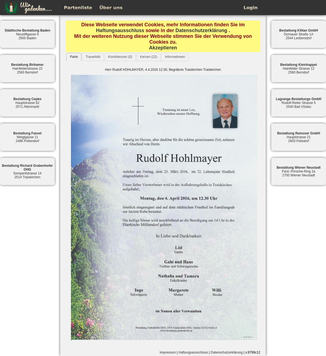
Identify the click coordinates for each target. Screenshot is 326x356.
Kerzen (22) (148, 57)
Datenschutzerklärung (201, 30)
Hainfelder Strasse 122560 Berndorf (298, 68)
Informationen (175, 57)
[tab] (73, 57)
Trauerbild (92, 57)
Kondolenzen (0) (120, 57)
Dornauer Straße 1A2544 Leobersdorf (298, 34)
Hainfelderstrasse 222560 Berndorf (27, 68)
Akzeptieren (163, 47)
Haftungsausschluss (120, 30)
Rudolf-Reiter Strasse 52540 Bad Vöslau (298, 103)
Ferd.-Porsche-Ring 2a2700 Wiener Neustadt (299, 171)
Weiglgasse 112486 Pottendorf (27, 137)
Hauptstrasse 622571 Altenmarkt (27, 103)
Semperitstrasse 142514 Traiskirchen (27, 171)
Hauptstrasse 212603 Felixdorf (298, 137)
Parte (74, 57)
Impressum (168, 352)
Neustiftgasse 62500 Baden (27, 34)
